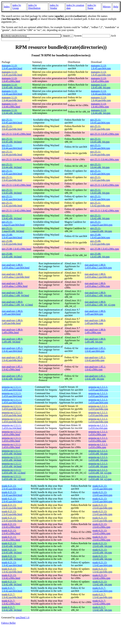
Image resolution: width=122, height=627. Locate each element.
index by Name (91, 6)
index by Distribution (34, 6)
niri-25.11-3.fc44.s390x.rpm (104, 159)
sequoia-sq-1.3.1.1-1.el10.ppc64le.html (12, 407)
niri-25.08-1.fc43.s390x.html (16, 249)
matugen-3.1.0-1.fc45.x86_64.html (12, 86)
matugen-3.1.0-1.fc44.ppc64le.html (12, 99)
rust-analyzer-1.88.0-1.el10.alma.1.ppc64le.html (16, 275)
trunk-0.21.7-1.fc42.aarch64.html (12, 589)
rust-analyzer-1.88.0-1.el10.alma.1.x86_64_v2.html (17, 303)
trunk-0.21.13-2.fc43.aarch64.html (12, 487)
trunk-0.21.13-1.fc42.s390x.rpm (101, 576)
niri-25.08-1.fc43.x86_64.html (12, 255)
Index (7, 6)
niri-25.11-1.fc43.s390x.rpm (104, 185)
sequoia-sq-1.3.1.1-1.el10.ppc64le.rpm (98, 407)
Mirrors (107, 6)
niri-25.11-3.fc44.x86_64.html (12, 166)
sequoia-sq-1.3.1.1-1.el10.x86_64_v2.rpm (99, 471)
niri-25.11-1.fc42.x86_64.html (12, 217)
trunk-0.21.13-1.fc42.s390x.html (11, 576)
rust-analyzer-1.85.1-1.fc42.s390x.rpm (95, 368)
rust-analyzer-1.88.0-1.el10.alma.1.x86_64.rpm (98, 294)
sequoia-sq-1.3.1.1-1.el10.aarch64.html (12, 388)
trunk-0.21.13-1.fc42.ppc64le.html (12, 570)
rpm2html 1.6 (22, 617)
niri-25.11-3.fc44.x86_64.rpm (99, 166)
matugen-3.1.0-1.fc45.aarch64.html (12, 67)
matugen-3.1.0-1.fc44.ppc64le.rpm (101, 99)
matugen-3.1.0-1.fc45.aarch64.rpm (101, 67)
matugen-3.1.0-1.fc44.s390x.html (11, 105)
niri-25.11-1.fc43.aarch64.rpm (100, 172)
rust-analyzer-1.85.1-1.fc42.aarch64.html (12, 349)
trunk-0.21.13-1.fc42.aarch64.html (12, 564)
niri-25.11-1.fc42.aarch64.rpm (100, 198)
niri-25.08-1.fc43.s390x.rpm (104, 249)
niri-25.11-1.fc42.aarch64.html (12, 198)
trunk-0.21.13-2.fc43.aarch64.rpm (102, 487)
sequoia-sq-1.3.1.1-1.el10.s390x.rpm (98, 433)
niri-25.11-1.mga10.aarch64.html (13, 223)
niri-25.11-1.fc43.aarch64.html (12, 172)
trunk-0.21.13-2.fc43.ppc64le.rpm (102, 506)
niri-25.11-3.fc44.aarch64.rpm (100, 147)
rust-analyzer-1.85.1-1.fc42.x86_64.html (12, 377)
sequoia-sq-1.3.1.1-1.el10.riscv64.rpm (98, 426)
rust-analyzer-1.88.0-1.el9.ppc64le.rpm (95, 322)
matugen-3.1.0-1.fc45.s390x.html (11, 80)
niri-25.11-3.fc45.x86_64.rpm (99, 140)
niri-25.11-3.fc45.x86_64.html (12, 140)
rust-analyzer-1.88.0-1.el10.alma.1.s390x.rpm (97, 285)
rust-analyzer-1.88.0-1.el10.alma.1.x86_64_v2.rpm (100, 303)
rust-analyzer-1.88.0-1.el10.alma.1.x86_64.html (15, 294)
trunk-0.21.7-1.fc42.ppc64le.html (12, 596)
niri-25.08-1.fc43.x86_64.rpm (99, 255)
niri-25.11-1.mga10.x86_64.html (13, 230)
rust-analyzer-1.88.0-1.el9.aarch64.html (12, 312)
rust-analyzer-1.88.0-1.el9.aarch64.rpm (95, 312)
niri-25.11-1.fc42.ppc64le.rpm (100, 204)
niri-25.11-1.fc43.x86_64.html (12, 191)
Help (115, 6)
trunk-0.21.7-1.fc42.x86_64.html (12, 608)
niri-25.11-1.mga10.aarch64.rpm (101, 223)
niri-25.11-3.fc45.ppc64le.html (12, 127)
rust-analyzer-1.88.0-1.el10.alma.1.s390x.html (14, 285)
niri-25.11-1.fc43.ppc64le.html (12, 178)
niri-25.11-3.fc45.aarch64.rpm (100, 121)
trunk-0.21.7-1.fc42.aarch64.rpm (102, 589)
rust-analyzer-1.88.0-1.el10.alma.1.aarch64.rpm (98, 266)
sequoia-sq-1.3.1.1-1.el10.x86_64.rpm (98, 452)
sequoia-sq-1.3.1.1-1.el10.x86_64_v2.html (13, 471)
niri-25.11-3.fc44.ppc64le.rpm (100, 153)
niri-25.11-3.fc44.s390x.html (16, 159)
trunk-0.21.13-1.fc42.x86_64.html (12, 583)
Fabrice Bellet (8, 623)
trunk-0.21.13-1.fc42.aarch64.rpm (102, 564)
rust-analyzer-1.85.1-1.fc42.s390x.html (12, 368)
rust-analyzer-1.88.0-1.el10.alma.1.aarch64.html (16, 266)
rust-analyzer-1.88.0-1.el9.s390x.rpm (95, 331)
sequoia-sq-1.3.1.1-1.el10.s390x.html (11, 433)
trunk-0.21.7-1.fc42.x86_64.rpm (102, 608)
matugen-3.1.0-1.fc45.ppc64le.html (12, 73)
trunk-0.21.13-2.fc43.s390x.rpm (101, 525)
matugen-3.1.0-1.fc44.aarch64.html (12, 92)
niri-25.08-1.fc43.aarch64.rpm (100, 236)
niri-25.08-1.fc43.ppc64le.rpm (100, 242)
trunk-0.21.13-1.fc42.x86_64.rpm (102, 583)
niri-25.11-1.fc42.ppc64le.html (12, 204)
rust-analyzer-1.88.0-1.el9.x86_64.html (12, 340)
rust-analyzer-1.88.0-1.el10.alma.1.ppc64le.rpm (98, 275)
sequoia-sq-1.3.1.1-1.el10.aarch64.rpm (98, 388)
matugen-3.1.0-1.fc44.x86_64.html (12, 111)
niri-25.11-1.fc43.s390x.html (16, 185)
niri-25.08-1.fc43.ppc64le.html (12, 242)
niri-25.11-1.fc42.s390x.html (16, 210)
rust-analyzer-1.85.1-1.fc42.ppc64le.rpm (95, 359)
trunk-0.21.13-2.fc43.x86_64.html (12, 545)
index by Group (16, 6)
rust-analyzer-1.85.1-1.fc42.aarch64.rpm (95, 349)
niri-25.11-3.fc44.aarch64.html (12, 147)
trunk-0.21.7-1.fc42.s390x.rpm (101, 602)
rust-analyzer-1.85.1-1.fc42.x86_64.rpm (95, 377)
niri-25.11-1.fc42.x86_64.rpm (99, 217)
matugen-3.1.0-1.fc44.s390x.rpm (100, 105)
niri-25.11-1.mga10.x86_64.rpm (101, 230)
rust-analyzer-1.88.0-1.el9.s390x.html (12, 331)
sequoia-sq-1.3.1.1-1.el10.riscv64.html (11, 426)
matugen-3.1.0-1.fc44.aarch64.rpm (101, 92)
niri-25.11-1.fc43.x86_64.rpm (99, 191)
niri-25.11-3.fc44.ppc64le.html (12, 153)
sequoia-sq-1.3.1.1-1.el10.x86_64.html (12, 452)
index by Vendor (54, 6)
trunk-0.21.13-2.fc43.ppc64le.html (12, 506)
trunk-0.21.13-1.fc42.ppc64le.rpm (102, 570)
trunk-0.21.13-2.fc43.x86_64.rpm (102, 545)
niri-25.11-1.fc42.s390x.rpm (104, 210)
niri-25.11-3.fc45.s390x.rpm (104, 134)
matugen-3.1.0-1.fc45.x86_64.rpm (100, 86)
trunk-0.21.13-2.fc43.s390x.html (11, 525)
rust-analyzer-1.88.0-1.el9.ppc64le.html (12, 322)
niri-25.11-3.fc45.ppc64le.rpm (100, 127)
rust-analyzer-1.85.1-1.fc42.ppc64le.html (12, 359)
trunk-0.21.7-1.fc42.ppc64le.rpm (102, 596)
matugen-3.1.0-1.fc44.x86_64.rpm (100, 111)
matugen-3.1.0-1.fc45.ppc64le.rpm (101, 73)
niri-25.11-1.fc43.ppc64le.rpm (100, 178)
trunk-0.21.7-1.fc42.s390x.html (11, 602)
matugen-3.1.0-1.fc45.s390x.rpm (100, 80)
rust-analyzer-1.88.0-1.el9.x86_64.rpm (95, 340)
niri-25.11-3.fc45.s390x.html (16, 134)
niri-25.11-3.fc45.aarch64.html (12, 121)
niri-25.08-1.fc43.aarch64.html (12, 236)
